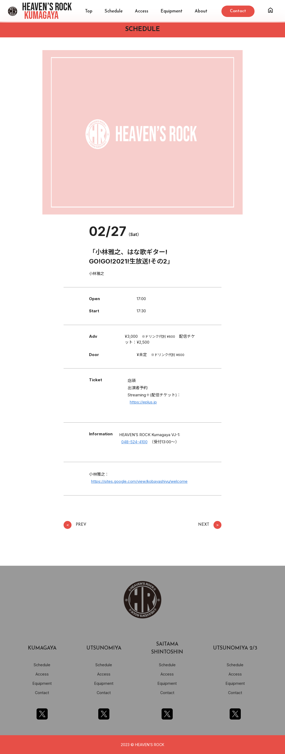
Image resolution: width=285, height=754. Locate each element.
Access (141, 11)
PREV (75, 525)
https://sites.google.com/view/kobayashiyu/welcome (139, 481)
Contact (42, 692)
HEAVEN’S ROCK (47, 11)
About (201, 11)
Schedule (114, 11)
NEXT (209, 525)
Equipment (171, 11)
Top (88, 11)
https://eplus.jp (143, 402)
